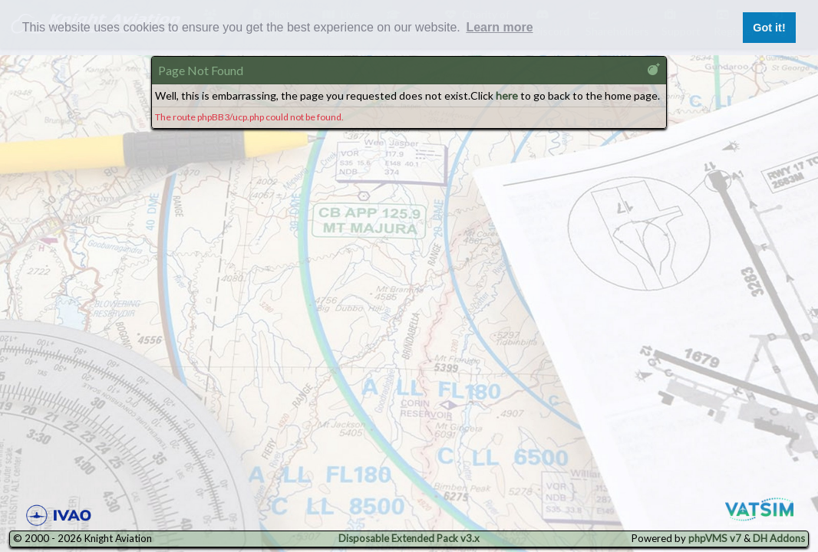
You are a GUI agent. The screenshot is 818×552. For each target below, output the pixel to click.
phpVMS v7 (714, 538)
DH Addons (779, 538)
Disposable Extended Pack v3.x (409, 538)
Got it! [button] (769, 27)
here (507, 95)
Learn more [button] (499, 27)
